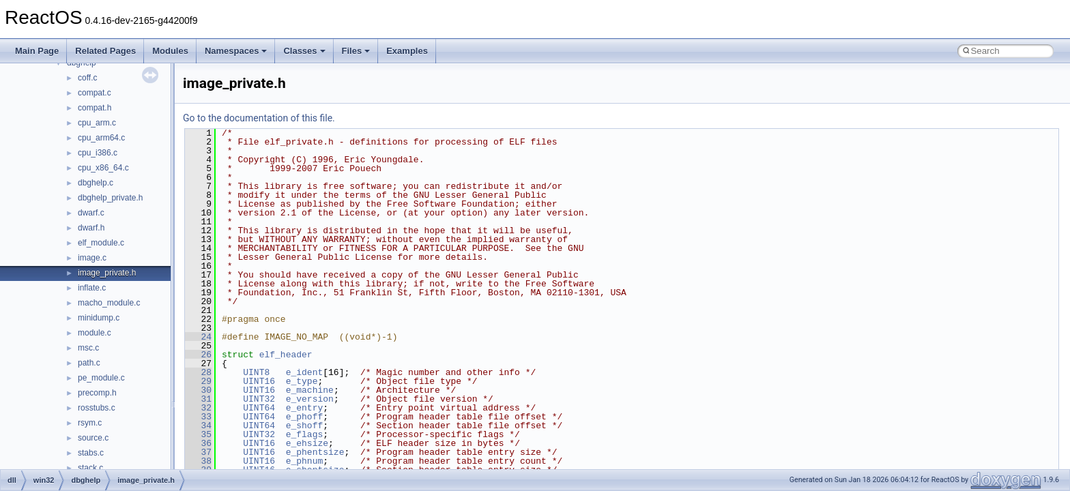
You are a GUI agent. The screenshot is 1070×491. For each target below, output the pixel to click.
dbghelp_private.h (110, 198)
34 (198, 425)
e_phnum (304, 461)
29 (198, 381)
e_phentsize (315, 452)
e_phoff (304, 417)
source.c (93, 438)
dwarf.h (91, 228)
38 (198, 461)
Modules (170, 51)
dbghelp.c (95, 183)
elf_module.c (101, 243)
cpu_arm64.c (101, 138)
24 (198, 337)
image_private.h (107, 273)
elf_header (286, 354)
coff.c (87, 78)
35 (198, 434)
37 (198, 452)
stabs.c (91, 453)
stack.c (90, 468)
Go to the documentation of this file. (259, 118)
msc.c (88, 348)
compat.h (94, 108)
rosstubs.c (96, 408)
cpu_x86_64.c (103, 168)
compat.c (94, 93)
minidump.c (98, 318)
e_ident (304, 372)
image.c (92, 258)
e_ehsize (307, 443)
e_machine (310, 390)
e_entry (304, 408)
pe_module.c (101, 378)
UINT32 (259, 399)
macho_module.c (109, 303)
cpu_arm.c (97, 123)
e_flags (304, 434)
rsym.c (90, 423)
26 (198, 354)
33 (198, 417)
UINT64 (259, 408)
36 (198, 443)
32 (198, 408)
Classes (304, 51)
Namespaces (236, 51)
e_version (310, 399)
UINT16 (259, 381)
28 (198, 372)
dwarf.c (91, 213)
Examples (407, 51)
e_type (302, 381)
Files (356, 51)
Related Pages (105, 51)
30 (198, 390)
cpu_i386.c (97, 153)
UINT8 (256, 372)
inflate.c (92, 288)
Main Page (37, 51)
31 (198, 399)
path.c (89, 363)
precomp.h (97, 393)
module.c (94, 333)
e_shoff (304, 425)
